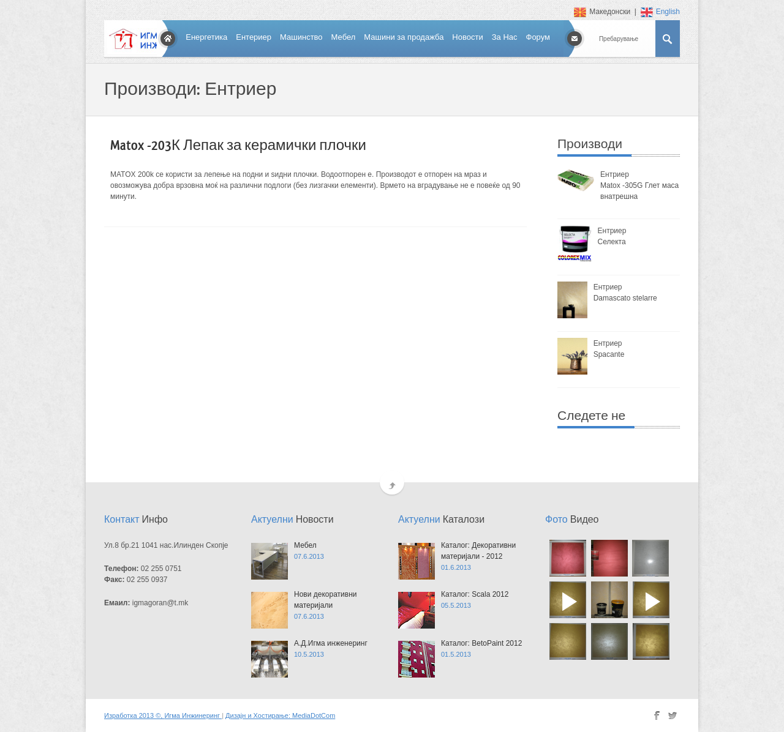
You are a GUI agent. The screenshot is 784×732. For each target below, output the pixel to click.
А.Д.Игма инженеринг (331, 643)
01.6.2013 (456, 567)
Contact (574, 38)
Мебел (343, 37)
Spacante (609, 354)
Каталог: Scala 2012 (474, 594)
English (660, 11)
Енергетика (206, 37)
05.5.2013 (456, 605)
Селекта (612, 241)
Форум (538, 37)
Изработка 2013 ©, (134, 715)
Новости (467, 37)
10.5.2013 (309, 654)
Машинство (301, 37)
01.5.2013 (456, 654)
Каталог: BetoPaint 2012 (481, 643)
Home (167, 38)
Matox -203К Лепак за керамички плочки (238, 145)
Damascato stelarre (625, 298)
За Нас (505, 37)
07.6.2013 (309, 556)
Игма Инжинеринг (193, 715)
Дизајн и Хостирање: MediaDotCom (280, 715)
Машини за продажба (403, 37)
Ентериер (253, 37)
